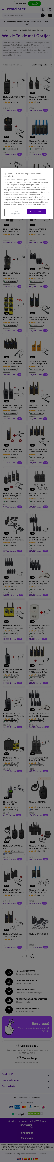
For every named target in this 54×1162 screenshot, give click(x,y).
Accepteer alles (37, 211)
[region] (27, 193)
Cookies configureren (15, 212)
